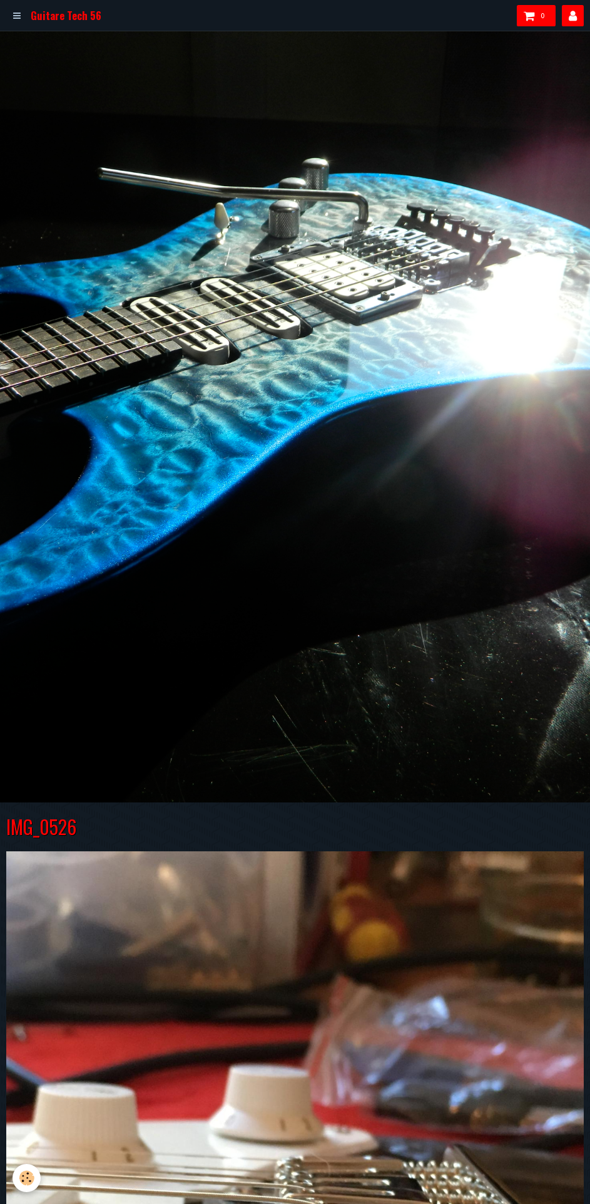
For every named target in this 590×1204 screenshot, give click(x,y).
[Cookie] (27, 1178)
